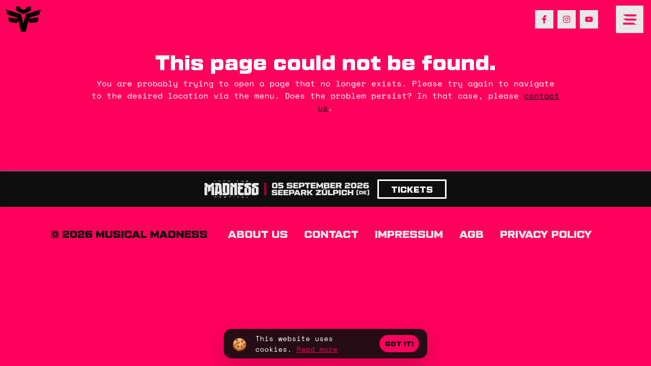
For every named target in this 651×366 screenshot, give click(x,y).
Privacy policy (546, 233)
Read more (317, 349)
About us (258, 233)
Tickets (412, 189)
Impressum (409, 233)
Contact (331, 233)
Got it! (399, 343)
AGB (471, 233)
